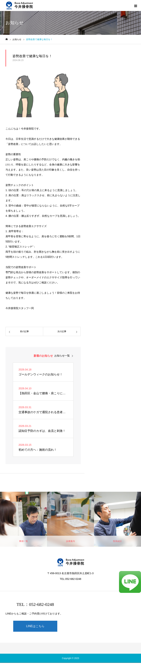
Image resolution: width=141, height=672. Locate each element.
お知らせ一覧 (62, 355)
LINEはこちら (35, 626)
